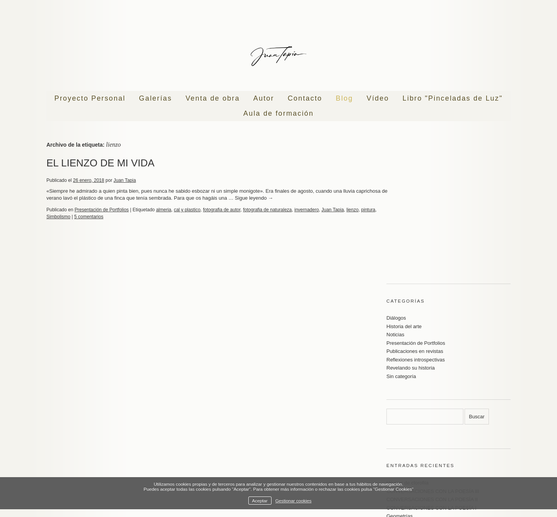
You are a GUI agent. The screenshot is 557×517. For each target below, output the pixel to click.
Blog (344, 98)
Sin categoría (401, 264)
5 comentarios (105, 216)
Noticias (395, 222)
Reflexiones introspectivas (415, 247)
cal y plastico (187, 209)
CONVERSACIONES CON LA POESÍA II (432, 387)
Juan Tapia (125, 180)
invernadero (306, 209)
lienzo (353, 209)
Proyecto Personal (90, 98)
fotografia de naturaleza (267, 209)
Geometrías (399, 404)
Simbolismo (75, 216)
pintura (53, 216)
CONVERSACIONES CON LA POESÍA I (431, 396)
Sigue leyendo (287, 198)
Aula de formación (278, 113)
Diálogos (396, 206)
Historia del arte (404, 214)
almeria (163, 209)
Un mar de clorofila (407, 370)
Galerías (155, 98)
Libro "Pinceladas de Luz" (453, 98)
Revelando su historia (410, 255)
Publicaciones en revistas (414, 239)
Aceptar (259, 500)
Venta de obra (213, 98)
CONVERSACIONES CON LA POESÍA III (432, 379)
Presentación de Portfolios (102, 209)
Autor (263, 98)
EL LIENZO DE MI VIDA (100, 163)
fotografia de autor (222, 209)
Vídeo (378, 98)
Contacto (305, 98)
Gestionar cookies (293, 500)
